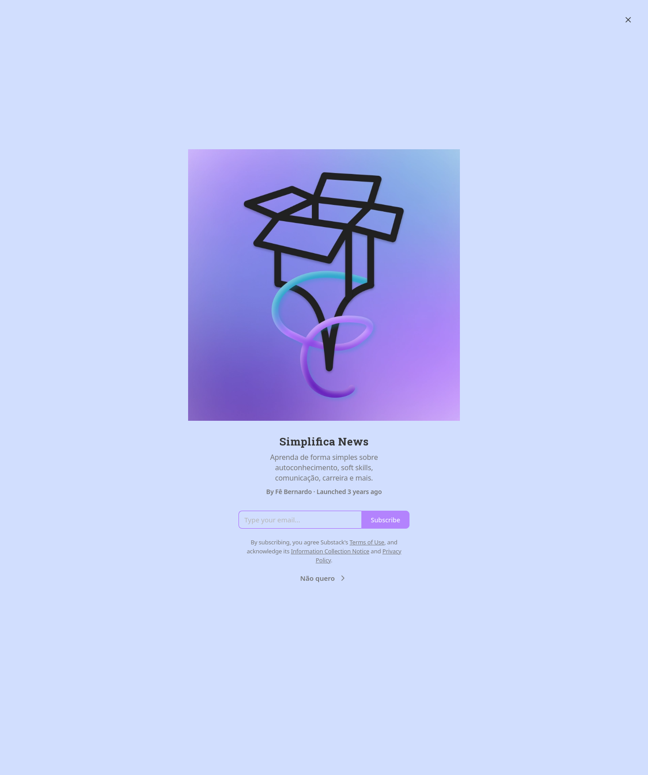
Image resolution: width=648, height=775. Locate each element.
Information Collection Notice (330, 551)
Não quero (323, 578)
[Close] (628, 20)
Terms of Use (367, 542)
